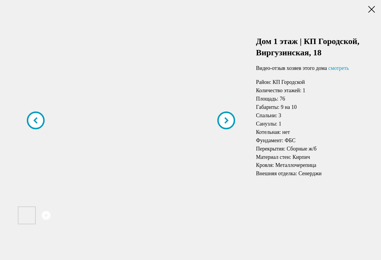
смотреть (338, 68)
